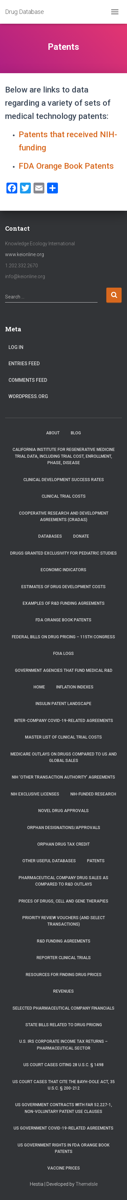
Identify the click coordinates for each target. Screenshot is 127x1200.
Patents (96, 860)
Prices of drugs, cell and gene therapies (63, 901)
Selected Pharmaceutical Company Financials (63, 1008)
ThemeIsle (87, 1184)
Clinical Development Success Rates (63, 479)
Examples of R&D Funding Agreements (64, 603)
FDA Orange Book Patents (66, 166)
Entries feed (24, 363)
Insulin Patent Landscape (63, 703)
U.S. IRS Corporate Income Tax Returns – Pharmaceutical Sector (63, 1044)
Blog (76, 433)
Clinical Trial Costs (64, 496)
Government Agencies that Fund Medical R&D (63, 670)
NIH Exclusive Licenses (35, 794)
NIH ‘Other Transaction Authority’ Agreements (63, 777)
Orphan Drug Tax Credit (63, 844)
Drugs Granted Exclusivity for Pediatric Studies (63, 553)
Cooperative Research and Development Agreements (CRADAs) (63, 516)
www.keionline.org (24, 254)
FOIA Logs (63, 653)
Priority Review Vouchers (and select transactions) (63, 921)
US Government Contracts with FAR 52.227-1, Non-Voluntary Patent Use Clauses (63, 1108)
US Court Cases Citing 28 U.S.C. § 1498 (63, 1064)
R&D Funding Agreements (63, 941)
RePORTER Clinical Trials (64, 957)
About (53, 433)
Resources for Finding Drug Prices (64, 974)
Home (39, 687)
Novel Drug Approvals (63, 810)
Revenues (63, 991)
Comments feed (27, 380)
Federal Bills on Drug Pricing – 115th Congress (63, 637)
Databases (50, 536)
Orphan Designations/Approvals (63, 827)
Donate (81, 536)
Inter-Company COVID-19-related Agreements (63, 720)
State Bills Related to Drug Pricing (63, 1024)
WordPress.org (28, 396)
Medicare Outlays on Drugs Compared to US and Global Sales (63, 757)
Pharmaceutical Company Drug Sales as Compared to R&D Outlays (63, 881)
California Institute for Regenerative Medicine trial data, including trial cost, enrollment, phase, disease (64, 456)
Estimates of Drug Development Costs (63, 586)
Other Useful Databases (49, 860)
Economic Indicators (63, 569)
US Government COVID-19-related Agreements (63, 1128)
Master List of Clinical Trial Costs (63, 737)
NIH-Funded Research (93, 794)
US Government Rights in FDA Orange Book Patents (63, 1148)
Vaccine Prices (63, 1168)
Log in (15, 347)
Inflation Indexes (74, 687)
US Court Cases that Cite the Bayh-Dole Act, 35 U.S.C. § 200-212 (64, 1085)
